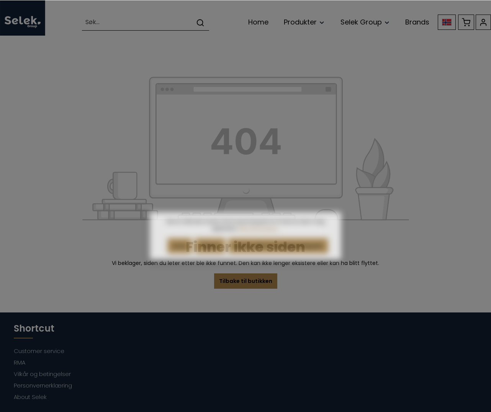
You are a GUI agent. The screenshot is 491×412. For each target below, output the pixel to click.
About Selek (30, 397)
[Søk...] (137, 22)
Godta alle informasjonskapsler (278, 254)
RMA (19, 362)
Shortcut (34, 328)
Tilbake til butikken (245, 281)
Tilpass (210, 254)
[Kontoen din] (483, 22)
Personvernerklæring (43, 385)
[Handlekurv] (466, 22)
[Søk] (200, 22)
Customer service (39, 351)
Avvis (179, 254)
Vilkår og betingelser (42, 374)
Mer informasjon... (259, 237)
